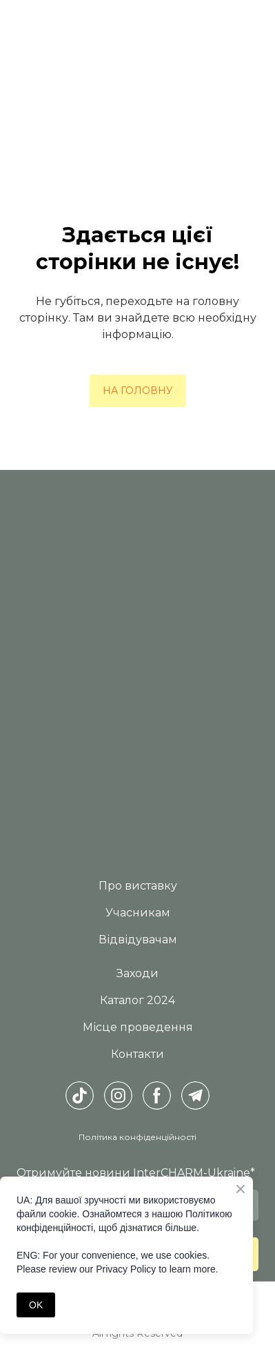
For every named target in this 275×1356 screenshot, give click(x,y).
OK (36, 1304)
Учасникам (137, 912)
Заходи (137, 973)
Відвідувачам (138, 939)
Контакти (137, 1054)
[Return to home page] (137, 578)
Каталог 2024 (137, 1000)
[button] (138, 391)
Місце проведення (138, 1027)
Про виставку (138, 885)
